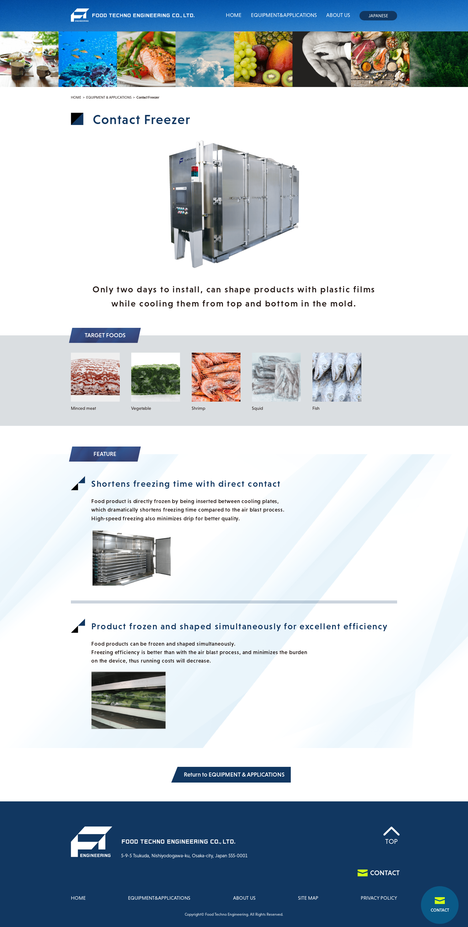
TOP (391, 841)
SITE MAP (308, 898)
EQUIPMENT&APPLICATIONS (284, 15)
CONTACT (440, 910)
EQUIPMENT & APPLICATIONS (108, 97)
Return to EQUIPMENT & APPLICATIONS (234, 774)
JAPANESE (378, 15)
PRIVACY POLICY (379, 898)
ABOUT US (338, 15)
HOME (234, 15)
